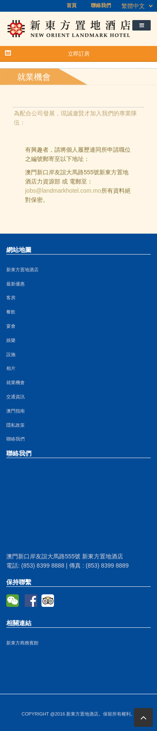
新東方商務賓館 (22, 642)
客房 (10, 297)
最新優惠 (15, 283)
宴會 (10, 326)
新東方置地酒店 (22, 269)
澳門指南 (15, 410)
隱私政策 (15, 425)
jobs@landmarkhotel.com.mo (63, 190)
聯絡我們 (101, 5)
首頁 (72, 5)
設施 (10, 354)
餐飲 (10, 311)
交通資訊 (15, 396)
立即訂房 (79, 54)
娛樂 (10, 340)
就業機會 (15, 382)
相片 (10, 368)
